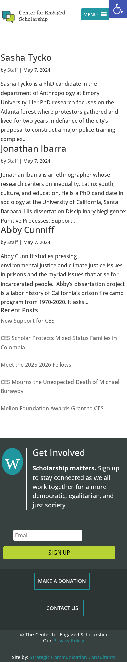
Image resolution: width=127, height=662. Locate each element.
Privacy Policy (68, 640)
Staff (12, 70)
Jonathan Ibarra (33, 148)
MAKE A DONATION (62, 581)
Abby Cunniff (27, 230)
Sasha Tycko (26, 57)
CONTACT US (62, 608)
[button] (118, 9)
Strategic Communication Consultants (72, 657)
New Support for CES (28, 320)
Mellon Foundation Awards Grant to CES (52, 408)
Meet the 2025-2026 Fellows (36, 364)
